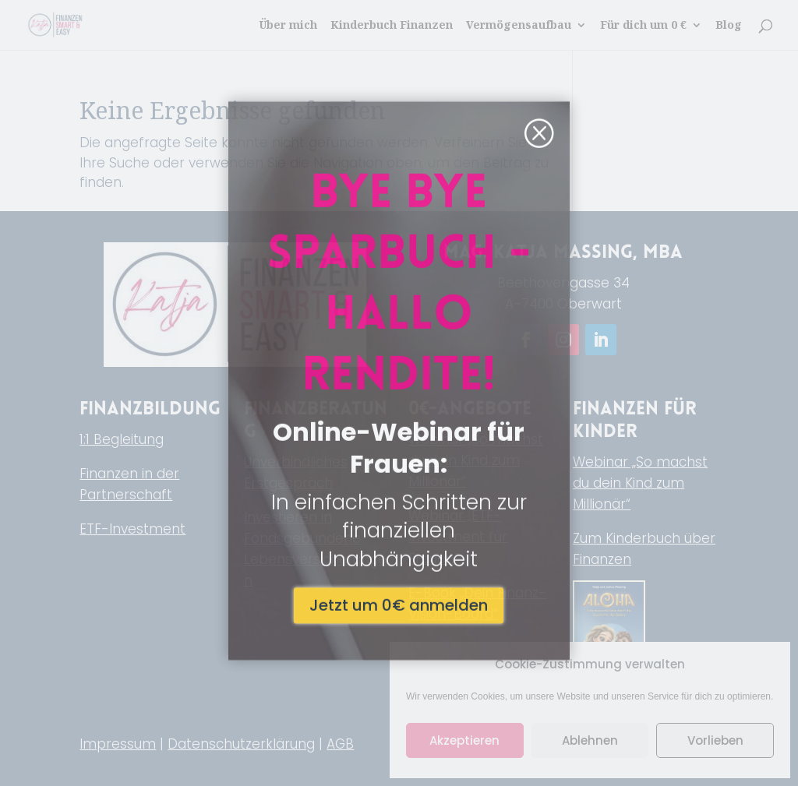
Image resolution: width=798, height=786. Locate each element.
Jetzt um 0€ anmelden (398, 498)
